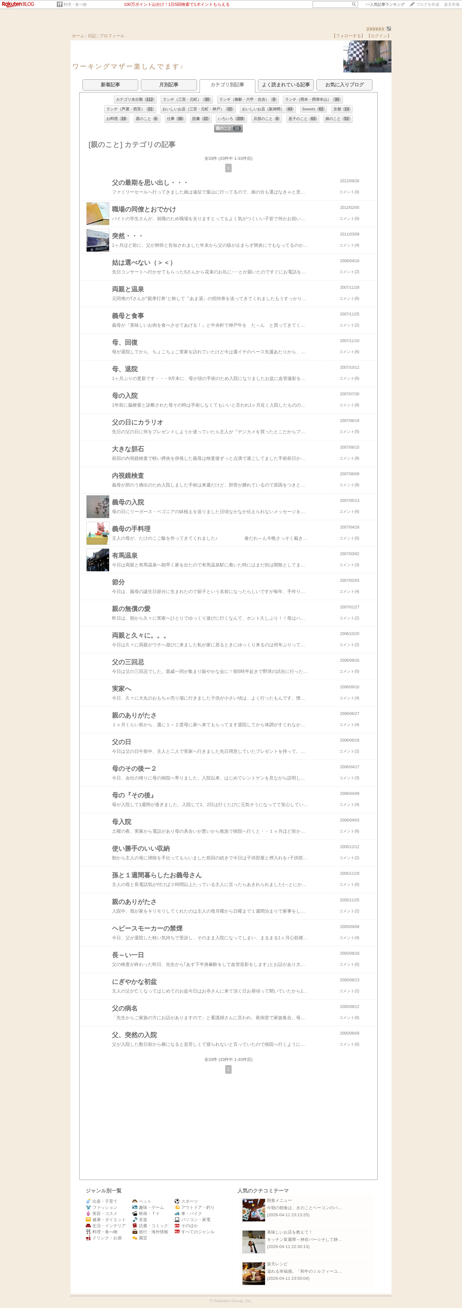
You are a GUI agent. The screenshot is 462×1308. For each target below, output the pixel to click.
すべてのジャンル (195, 1231)
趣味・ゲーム (148, 1207)
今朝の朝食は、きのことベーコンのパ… (304, 1207)
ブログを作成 (427, 4)
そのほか (186, 1225)
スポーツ (186, 1201)
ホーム (78, 35)
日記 (92, 35)
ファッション (101, 1207)
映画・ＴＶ (146, 1213)
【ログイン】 (378, 35)
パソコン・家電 (192, 1219)
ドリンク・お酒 (104, 1237)
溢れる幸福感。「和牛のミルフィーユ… (304, 1271)
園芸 (139, 1237)
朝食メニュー (279, 1200)
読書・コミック (150, 1225)
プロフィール (111, 35)
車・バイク (188, 1213)
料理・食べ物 (75, 4)
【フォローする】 (348, 35)
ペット (141, 1201)
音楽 (139, 1219)
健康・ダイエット (106, 1219)
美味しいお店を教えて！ (290, 1232)
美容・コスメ (101, 1213)
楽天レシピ (277, 1263)
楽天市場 (451, 4)
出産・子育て (101, 1201)
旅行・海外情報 (150, 1231)
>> (385, 4)
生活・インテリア (106, 1225)
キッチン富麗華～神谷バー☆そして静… (304, 1239)
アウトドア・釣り (195, 1207)
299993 (375, 29)
